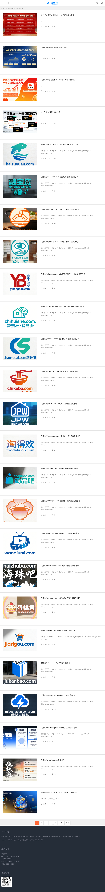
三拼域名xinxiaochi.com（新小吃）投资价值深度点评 (60, 209)
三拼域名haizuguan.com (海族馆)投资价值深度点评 (59, 144)
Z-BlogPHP (20, 840)
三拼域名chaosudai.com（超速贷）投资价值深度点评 (60, 339)
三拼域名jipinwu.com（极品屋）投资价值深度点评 (59, 404)
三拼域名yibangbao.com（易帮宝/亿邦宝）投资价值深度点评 (63, 274)
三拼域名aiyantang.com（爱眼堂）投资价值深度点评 (60, 242)
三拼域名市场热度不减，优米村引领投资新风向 (58, 80)
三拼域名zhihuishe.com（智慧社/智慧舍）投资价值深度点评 (62, 306)
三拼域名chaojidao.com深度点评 (52, 760)
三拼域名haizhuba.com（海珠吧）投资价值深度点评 (60, 566)
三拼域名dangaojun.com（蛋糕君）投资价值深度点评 (60, 598)
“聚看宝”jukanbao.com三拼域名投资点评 (55, 663)
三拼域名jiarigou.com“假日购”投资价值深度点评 (58, 630)
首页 (2, 8)
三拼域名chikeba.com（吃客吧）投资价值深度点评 (59, 371)
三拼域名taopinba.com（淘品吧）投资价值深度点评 (59, 468)
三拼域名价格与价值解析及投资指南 (54, 47)
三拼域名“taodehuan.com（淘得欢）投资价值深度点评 (60, 436)
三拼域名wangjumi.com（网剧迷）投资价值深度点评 (60, 533)
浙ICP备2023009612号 (36, 840)
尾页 (67, 823)
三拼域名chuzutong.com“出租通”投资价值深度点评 (59, 728)
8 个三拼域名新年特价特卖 (50, 112)
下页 (60, 823)
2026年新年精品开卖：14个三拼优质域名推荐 (57, 15)
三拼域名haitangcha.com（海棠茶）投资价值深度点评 (60, 501)
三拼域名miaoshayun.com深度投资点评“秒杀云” (58, 695)
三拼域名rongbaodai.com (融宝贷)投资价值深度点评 (60, 177)
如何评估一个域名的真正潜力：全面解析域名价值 (59, 792)
